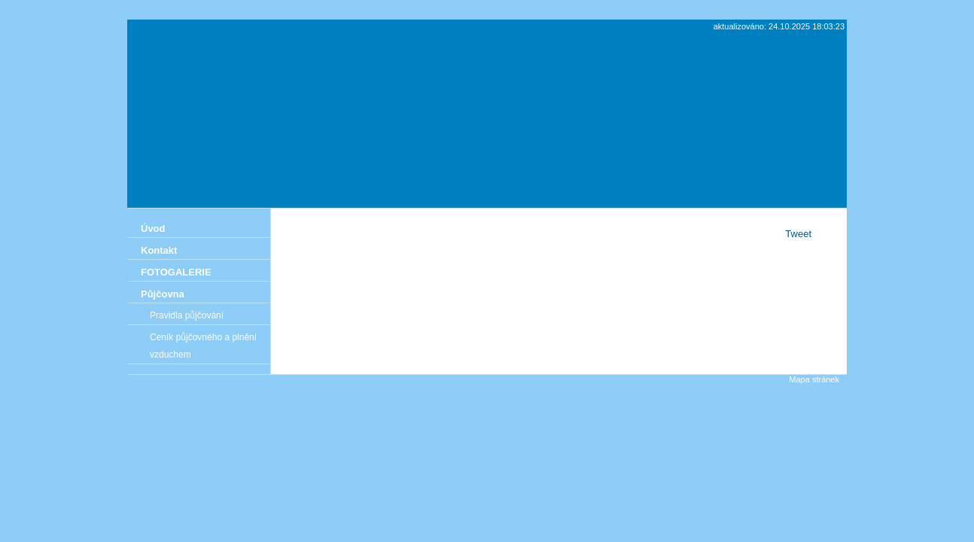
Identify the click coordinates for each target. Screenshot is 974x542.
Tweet (798, 233)
